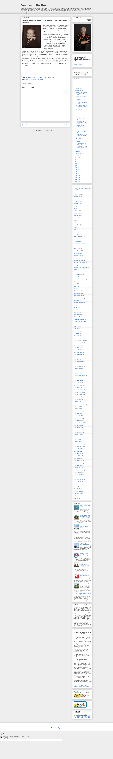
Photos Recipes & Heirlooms (80, 319)
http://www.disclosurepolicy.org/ (81, 686)
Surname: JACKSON (78, 411)
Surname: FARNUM (78, 378)
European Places (77, 241)
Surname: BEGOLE (78, 349)
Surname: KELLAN (78, 415)
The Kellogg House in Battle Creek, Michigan (84, 584)
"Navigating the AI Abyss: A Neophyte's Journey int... (81, 118)
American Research (78, 196)
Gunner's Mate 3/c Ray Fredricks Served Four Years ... (81, 140)
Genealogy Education (78, 260)
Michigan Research (78, 295)
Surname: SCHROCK (78, 451)
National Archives (77, 312)
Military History (77, 305)
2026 (76, 81)
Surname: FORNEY (78, 385)
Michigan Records (78, 293)
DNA (75, 239)
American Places (77, 194)
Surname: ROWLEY (78, 446)
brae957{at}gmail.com (78, 64)
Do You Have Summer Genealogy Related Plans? (84, 526)
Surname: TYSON (78, 463)
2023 (76, 87)
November (78, 90)
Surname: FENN (77, 382)
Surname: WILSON (78, 472)
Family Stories (77, 248)
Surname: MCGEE (78, 432)
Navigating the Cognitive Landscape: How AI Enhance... (81, 93)
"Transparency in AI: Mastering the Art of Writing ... (81, 122)
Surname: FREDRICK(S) (37, 79)
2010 (76, 181)
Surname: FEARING (78, 380)
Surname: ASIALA (78, 345)
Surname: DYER (77, 373)
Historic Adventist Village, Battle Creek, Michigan (85, 516)
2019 (76, 163)
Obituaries (76, 316)
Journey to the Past (34, 5)
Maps (75, 288)
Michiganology (77, 300)
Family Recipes (77, 246)
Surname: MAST (77, 427)
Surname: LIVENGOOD (79, 425)
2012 (76, 177)
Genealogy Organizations (79, 262)
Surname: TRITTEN (78, 460)
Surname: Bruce (77, 364)
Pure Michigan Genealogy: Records (84, 544)
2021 (76, 159)
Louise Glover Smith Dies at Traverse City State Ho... (81, 147)
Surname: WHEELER (78, 342)
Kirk (74, 281)
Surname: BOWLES (78, 354)
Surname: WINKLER (78, 474)
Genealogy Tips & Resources (80, 267)
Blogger (59, 728)
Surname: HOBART (78, 406)
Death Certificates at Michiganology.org (80, 110)
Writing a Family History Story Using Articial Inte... (81, 135)
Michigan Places (77, 290)
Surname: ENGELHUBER (79, 375)
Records (28, 79)
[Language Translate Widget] (81, 73)
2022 (76, 157)
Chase (75, 229)
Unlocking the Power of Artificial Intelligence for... (81, 127)
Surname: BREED (78, 356)
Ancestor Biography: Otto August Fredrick (85, 563)
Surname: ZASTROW (78, 479)
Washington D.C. (77, 491)
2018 (76, 165)
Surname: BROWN (78, 361)
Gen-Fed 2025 (77, 253)
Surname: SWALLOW (78, 458)
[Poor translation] (5, 738)
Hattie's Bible (76, 272)
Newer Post (25, 125)
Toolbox (59, 13)
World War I (76, 496)
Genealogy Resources (79, 265)
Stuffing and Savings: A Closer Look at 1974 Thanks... (81, 98)
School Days (76, 333)
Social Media (76, 338)
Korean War (76, 286)
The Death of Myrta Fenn (81, 115)
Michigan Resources (78, 298)
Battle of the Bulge (78, 213)
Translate (82, 74)
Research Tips (77, 326)
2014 (76, 173)
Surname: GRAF (77, 396)
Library (37, 13)
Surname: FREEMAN (78, 392)
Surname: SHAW (77, 455)
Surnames (51, 13)
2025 (76, 83)
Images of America (78, 276)
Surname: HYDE (77, 408)
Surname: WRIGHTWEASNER (80, 477)
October (78, 151)
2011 (76, 179)
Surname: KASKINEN (78, 413)
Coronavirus (76, 234)
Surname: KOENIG (78, 418)
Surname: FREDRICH (78, 387)
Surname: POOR (77, 441)
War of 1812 (76, 488)
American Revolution (78, 199)
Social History (77, 335)
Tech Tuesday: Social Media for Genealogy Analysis (84, 575)
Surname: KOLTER (78, 420)
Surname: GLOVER (78, 394)
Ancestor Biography (78, 201)
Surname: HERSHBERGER (80, 404)
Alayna (75, 191)
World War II (76, 498)
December (78, 88)
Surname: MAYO (77, 429)
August (78, 155)
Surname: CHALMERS (79, 366)
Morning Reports (77, 307)
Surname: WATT (77, 467)
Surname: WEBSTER (78, 470)
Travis (75, 484)
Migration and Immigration (79, 302)
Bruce (75, 222)
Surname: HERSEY (78, 401)
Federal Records (77, 250)
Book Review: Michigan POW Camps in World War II (81, 107)
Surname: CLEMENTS (79, 371)
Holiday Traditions (78, 274)
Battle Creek (76, 210)
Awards (75, 208)
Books (75, 220)
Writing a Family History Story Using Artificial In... (81, 131)
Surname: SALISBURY (79, 448)
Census (75, 227)
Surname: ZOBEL (78, 481)
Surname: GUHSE (78, 399)
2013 (76, 175)
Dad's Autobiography (78, 236)
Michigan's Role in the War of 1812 (84, 554)
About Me (30, 13)
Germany (76, 269)
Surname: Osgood (78, 434)
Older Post (65, 125)
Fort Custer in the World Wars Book (72, 13)
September (79, 153)
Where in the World (78, 493)
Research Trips (77, 328)
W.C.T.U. (76, 486)
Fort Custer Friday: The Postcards (81, 144)
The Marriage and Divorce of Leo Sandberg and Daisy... (82, 102)
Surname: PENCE (78, 437)
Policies (44, 13)
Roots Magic (76, 331)
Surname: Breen (77, 359)
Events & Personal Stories (79, 243)
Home (23, 13)
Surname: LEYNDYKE (79, 422)
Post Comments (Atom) (49, 130)
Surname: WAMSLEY (78, 465)
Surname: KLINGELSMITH (80, 340)
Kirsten (75, 283)
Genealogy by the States (79, 255)
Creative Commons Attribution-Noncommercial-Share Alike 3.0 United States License (82, 716)
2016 (76, 169)
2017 (76, 167)
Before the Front (77, 215)
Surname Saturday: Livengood (80, 536)
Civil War (76, 232)
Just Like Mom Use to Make (80, 279)
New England (77, 314)
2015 (76, 171)
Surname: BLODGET (78, 352)
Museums (76, 309)
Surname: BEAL (77, 347)
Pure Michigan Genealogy (79, 321)
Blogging (76, 217)
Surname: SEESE (78, 453)
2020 (76, 161)
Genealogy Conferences (79, 257)
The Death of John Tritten (81, 113)
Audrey (75, 206)
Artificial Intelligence (78, 203)
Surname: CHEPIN (78, 368)
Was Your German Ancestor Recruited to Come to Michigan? (82, 594)
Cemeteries (76, 224)
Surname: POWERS (78, 444)
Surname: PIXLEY (78, 439)
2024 (76, 85)
